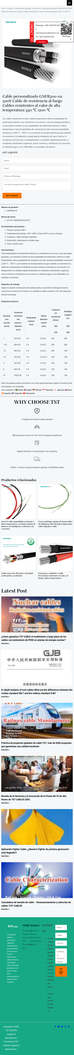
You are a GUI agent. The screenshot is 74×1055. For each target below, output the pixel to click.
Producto (26, 934)
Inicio (3, 8)
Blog (24, 941)
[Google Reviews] (69, 1026)
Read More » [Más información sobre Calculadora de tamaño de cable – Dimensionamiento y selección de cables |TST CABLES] (5, 909)
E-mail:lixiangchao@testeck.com (47, 31)
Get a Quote (12, 196)
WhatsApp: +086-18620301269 (47, 25)
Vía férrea (34, 931)
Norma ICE (37, 8)
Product (10, 8)
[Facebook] (55, 1026)
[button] (67, 23)
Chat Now (42, 42)
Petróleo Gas (35, 937)
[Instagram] (65, 1026)
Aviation (33, 934)
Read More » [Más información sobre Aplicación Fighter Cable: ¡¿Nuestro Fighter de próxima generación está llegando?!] (5, 856)
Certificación (27, 931)
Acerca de (26, 937)
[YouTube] (59, 1026)
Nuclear (33, 944)
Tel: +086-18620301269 (44, 37)
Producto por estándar (22, 8)
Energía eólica (36, 941)
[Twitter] (62, 1026)
